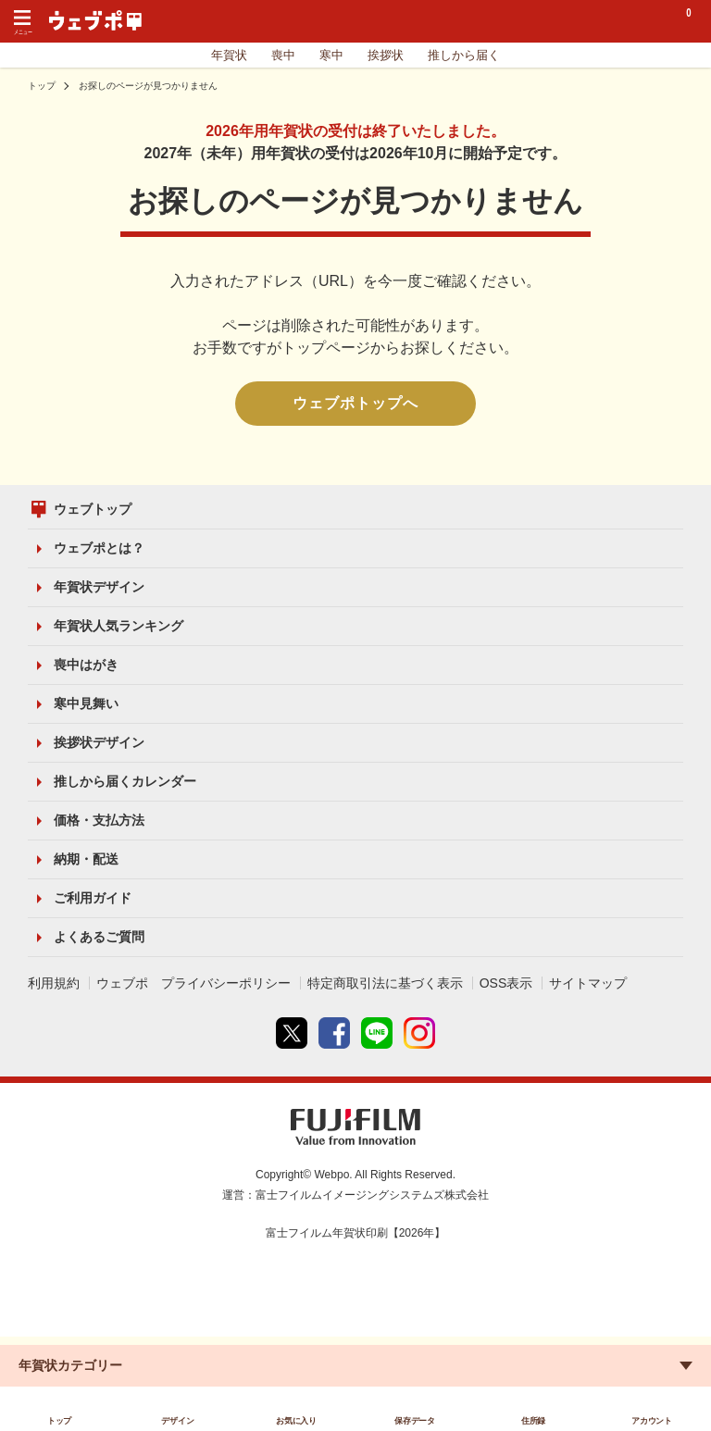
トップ (42, 86)
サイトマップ (588, 983)
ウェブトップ (92, 509)
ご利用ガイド (92, 897)
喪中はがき (86, 664)
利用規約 (54, 983)
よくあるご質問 (99, 936)
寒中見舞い (86, 703)
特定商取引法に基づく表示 (385, 983)
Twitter (291, 1033)
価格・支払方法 (99, 820)
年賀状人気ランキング (118, 625)
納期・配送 (86, 859)
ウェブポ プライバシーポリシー (193, 983)
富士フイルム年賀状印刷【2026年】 (356, 1232)
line (377, 1033)
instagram (419, 1033)
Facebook (334, 1033)
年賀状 (229, 55)
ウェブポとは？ (99, 548)
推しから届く (464, 55)
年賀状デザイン (99, 586)
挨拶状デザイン (99, 742)
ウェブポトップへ (355, 403)
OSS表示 (506, 983)
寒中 (331, 55)
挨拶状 (386, 55)
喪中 (283, 55)
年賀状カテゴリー (70, 1365)
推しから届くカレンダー (125, 781)
